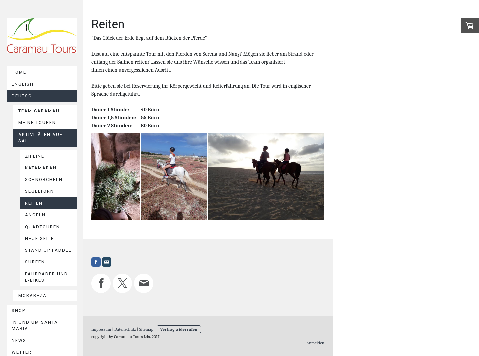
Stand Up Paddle (48, 250)
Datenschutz (125, 329)
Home (19, 72)
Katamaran (41, 167)
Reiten (34, 203)
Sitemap (146, 329)
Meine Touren (37, 122)
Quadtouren (42, 226)
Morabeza (32, 295)
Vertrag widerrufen (179, 329)
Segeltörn (39, 191)
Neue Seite (39, 238)
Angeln (35, 214)
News (19, 340)
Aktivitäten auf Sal (40, 138)
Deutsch (23, 95)
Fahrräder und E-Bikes (46, 277)
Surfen (35, 261)
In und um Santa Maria (35, 325)
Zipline (34, 156)
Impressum (101, 329)
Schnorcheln (44, 179)
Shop (18, 310)
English (23, 84)
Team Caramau (39, 110)
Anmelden (315, 342)
